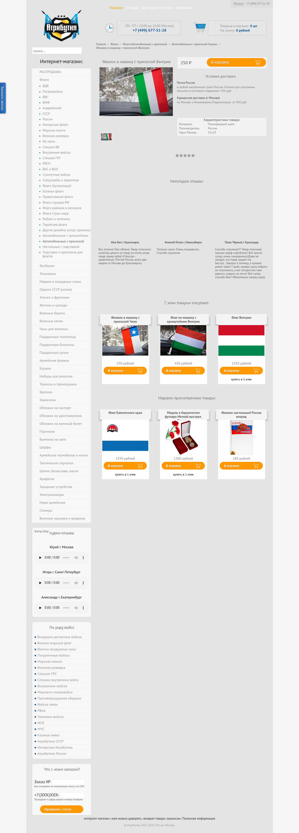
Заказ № (59, 782)
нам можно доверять (126, 818)
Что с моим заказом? (62, 768)
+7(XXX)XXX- (59, 795)
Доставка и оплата (157, 7)
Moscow (239, 3)
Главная (116, 7)
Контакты (184, 7)
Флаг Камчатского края (125, 413)
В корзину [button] (220, 62)
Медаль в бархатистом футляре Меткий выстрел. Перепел (183, 417)
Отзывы (132, 7)
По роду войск (61, 627)
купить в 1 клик (241, 379)
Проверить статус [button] (58, 809)
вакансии (173, 818)
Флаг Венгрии (241, 317)
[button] (86, 50)
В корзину (115, 370)
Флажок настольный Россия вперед (241, 415)
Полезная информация (198, 818)
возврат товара (154, 818)
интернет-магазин (97, 818)
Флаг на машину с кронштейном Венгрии (183, 319)
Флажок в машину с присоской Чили (125, 319)
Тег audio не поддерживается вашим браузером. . (61, 558)
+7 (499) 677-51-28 (258, 3)
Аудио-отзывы (62, 532)
